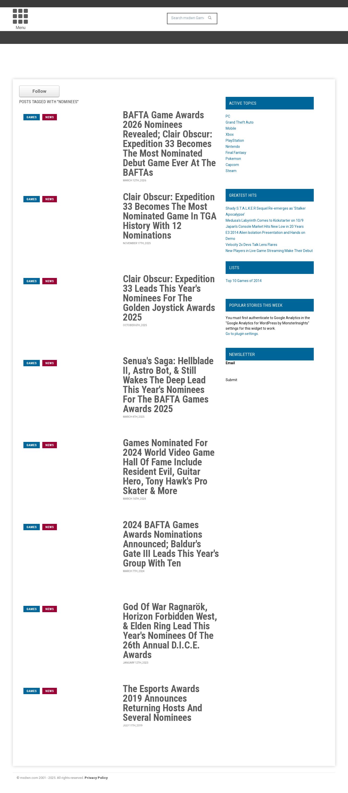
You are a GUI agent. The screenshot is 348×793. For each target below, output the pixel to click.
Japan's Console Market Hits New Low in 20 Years (265, 226)
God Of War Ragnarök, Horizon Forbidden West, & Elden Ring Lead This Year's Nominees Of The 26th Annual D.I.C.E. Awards (170, 630)
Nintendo (233, 147)
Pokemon (233, 159)
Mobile (231, 128)
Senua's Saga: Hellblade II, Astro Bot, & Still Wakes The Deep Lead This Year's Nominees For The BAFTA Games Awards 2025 (168, 384)
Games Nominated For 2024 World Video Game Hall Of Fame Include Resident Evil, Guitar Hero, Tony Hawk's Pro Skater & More (169, 466)
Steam (231, 171)
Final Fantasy (236, 153)
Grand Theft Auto (240, 122)
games (31, 117)
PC (228, 116)
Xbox (230, 134)
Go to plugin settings (242, 334)
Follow (39, 91)
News (49, 117)
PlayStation (235, 140)
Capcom (232, 165)
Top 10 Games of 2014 (244, 281)
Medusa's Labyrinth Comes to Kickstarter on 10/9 (264, 220)
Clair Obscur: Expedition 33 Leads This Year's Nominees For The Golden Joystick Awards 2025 (169, 298)
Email (230, 363)
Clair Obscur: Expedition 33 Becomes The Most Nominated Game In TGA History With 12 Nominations (170, 216)
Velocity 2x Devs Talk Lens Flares (251, 245)
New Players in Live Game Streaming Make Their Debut (269, 251)
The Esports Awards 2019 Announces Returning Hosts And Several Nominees (162, 703)
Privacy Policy (96, 778)
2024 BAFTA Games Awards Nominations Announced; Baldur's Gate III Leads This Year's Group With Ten (171, 544)
